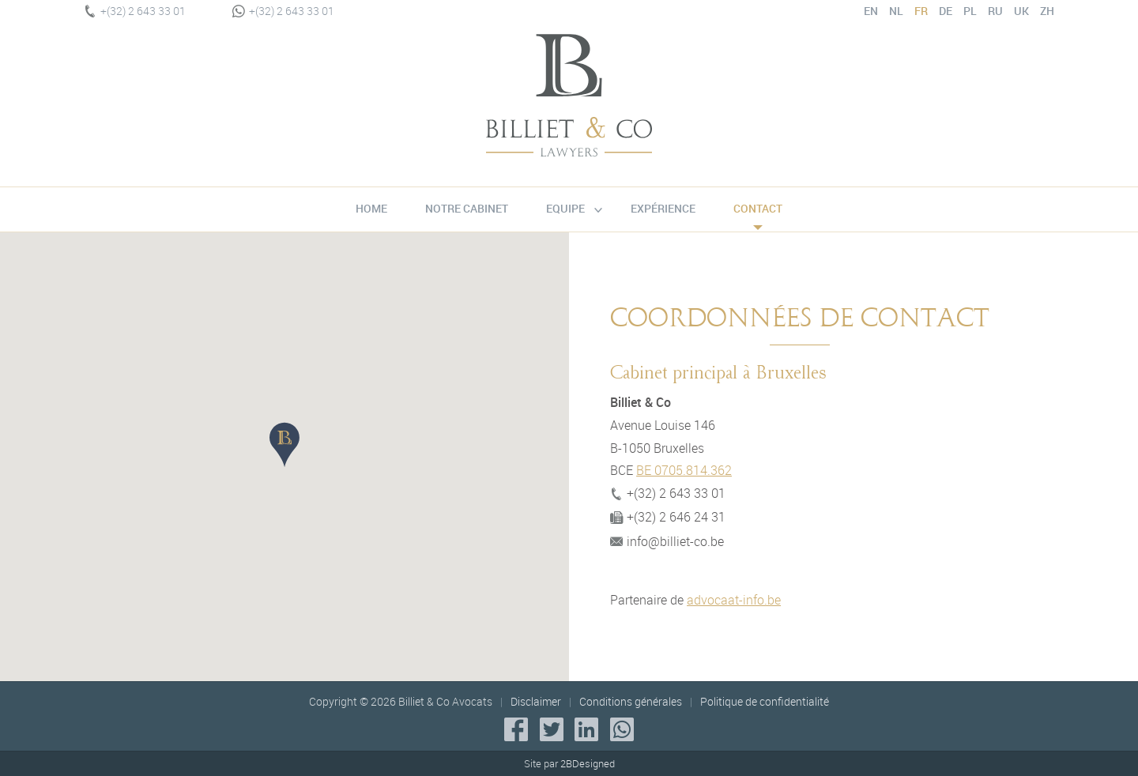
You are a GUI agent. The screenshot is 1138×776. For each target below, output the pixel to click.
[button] (284, 445)
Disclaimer (536, 701)
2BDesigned (587, 763)
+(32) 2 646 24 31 (667, 516)
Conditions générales (630, 701)
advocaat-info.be (734, 599)
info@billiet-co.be (667, 541)
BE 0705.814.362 (684, 470)
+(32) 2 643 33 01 (135, 10)
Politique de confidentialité (764, 701)
